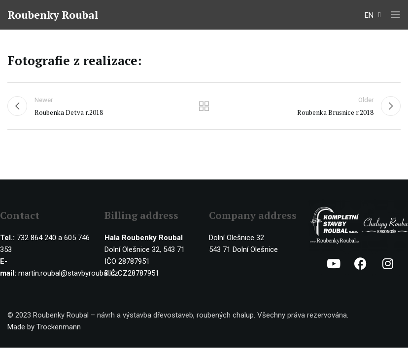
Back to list (204, 106)
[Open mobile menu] (396, 15)
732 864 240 (36, 238)
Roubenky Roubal (54, 14)
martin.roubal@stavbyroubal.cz (68, 273)
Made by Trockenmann (44, 327)
